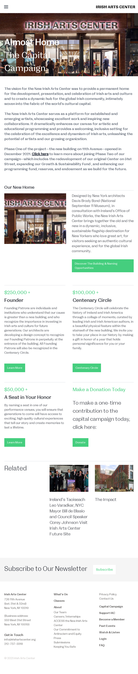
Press (57, 638)
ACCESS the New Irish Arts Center (70, 623)
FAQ (102, 645)
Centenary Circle (86, 367)
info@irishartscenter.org (20, 639)
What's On (61, 594)
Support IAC (107, 613)
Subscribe (104, 569)
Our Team (60, 612)
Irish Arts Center (15, 594)
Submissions (62, 642)
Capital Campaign (111, 606)
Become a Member (112, 619)
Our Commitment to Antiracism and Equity (68, 631)
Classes (59, 600)
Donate (80, 442)
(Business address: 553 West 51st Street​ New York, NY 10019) (17, 620)
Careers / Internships (67, 616)
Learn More (14, 367)
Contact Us (106, 598)
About (58, 607)
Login (103, 638)
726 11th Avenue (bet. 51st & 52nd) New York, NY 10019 (16, 603)
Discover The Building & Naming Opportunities (96, 265)
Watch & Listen (109, 632)
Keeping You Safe (65, 646)
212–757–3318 (13, 643)
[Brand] (115, 7)
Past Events (107, 625)
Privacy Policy (108, 594)
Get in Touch (13, 635)
